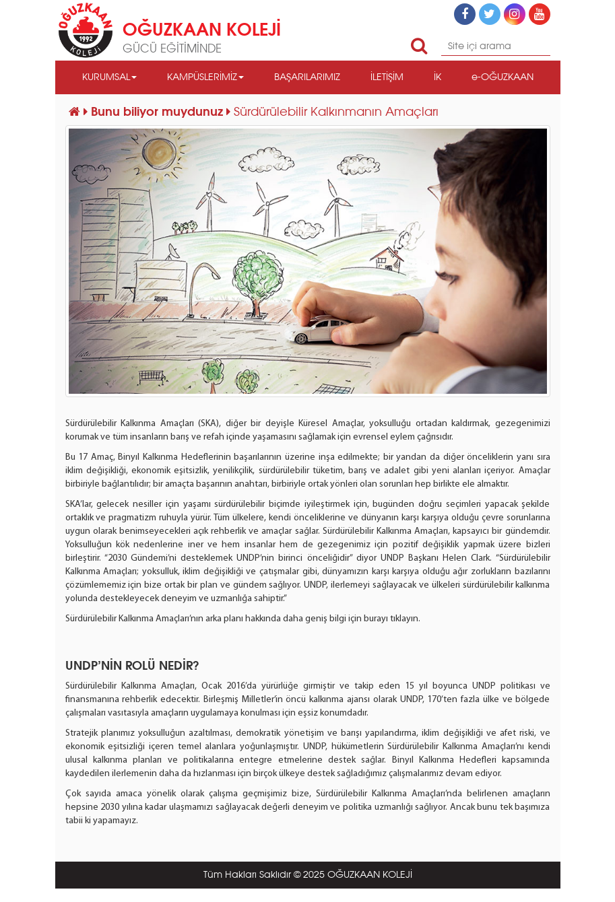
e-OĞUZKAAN (502, 77)
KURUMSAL (109, 77)
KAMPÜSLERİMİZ (205, 77)
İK (437, 77)
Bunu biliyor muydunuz (158, 112)
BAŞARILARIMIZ (307, 77)
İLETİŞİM (386, 77)
